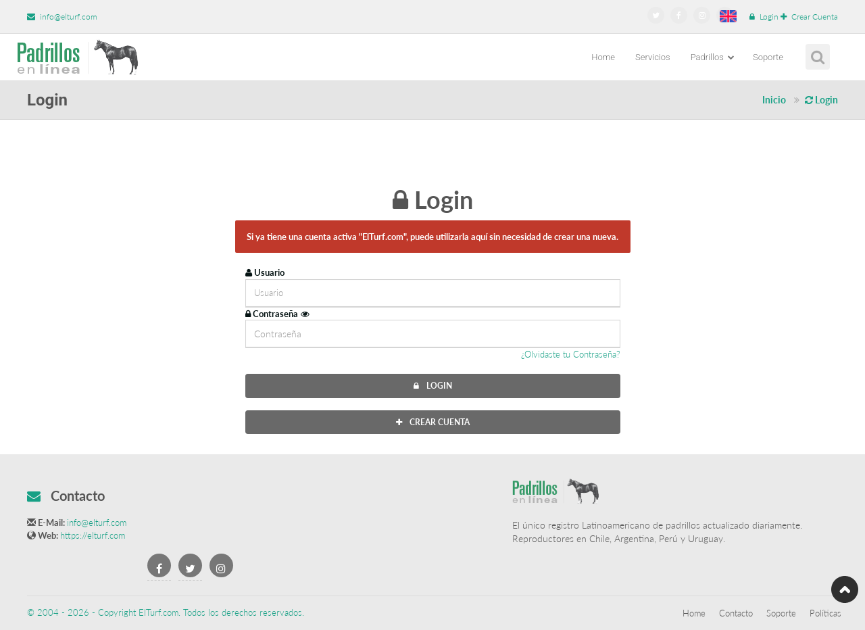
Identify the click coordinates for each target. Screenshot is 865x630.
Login (763, 16)
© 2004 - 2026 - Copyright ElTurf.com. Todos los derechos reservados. (165, 612)
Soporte (768, 57)
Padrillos (713, 57)
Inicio (774, 99)
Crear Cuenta (809, 16)
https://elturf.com (92, 535)
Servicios (652, 57)
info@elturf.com (62, 16)
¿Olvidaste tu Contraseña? (570, 354)
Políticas (825, 613)
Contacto (736, 613)
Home (603, 57)
